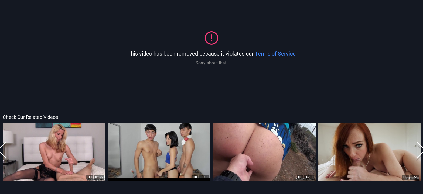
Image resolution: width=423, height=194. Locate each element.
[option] (54, 152)
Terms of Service (275, 53)
